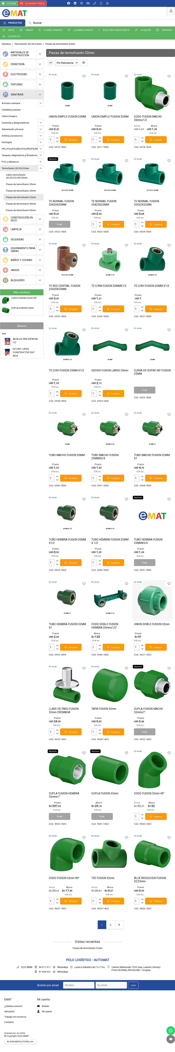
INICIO (9, 30)
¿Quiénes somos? (13, 1006)
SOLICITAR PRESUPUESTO (114, 30)
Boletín (42, 1006)
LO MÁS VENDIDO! (50, 30)
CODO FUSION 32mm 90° (24, 298)
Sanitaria (6, 43)
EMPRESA (164, 30)
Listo (133, 985)
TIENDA (26, 30)
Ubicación (9, 1011)
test (4, 333)
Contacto (9, 1022)
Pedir (59, 224)
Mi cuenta (44, 1011)
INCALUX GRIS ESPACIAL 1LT (25, 340)
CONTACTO (11, 36)
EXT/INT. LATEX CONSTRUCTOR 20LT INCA (24, 352)
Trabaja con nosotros (15, 1016)
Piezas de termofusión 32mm (60, 43)
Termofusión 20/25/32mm (28, 43)
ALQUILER (143, 30)
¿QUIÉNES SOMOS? (80, 30)
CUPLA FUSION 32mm (22, 307)
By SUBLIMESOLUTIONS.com (20, 1041)
